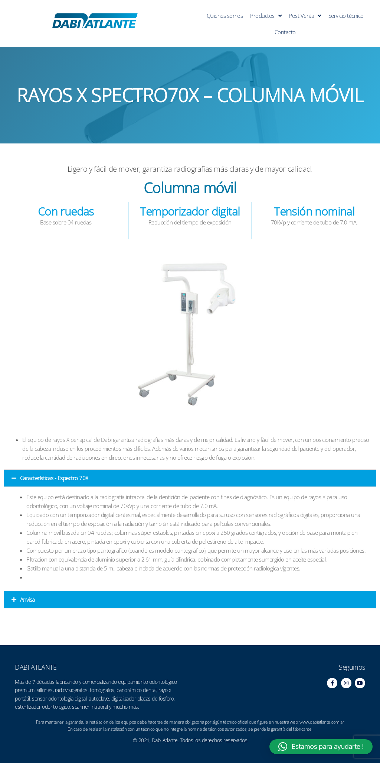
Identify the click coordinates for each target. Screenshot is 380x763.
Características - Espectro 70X (54, 478)
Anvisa (27, 599)
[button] (190, 478)
